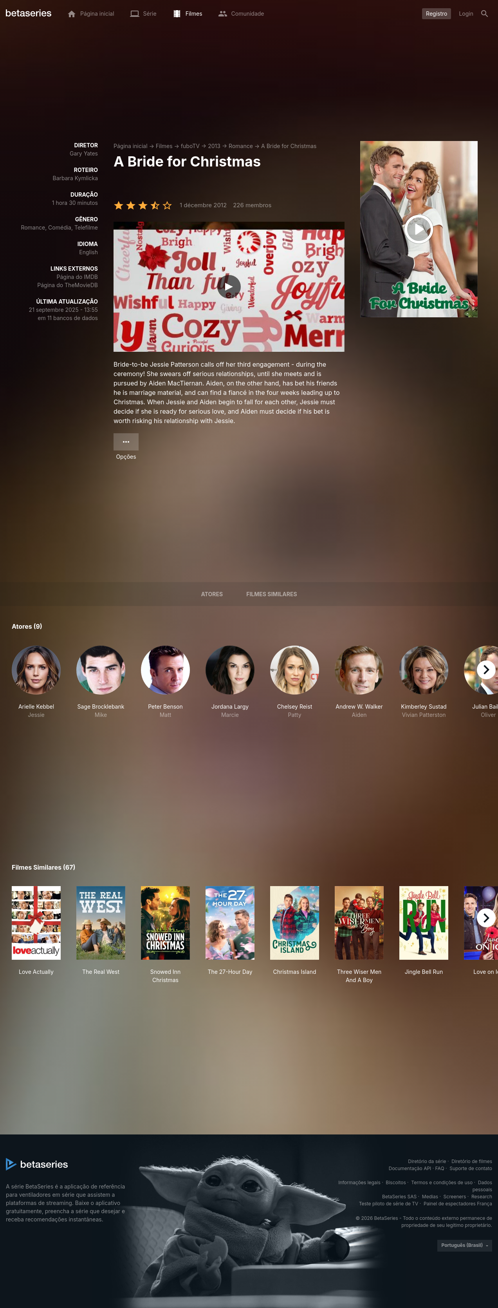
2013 (214, 146)
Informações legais (359, 1182)
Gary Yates (84, 153)
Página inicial (131, 146)
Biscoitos (396, 1182)
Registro (436, 13)
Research (481, 1196)
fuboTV (190, 146)
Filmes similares (271, 594)
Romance (241, 146)
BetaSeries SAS (399, 1196)
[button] (36, 682)
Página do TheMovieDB (67, 285)
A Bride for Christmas (288, 146)
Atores (212, 594)
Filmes (164, 146)
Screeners (455, 1196)
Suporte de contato (470, 1168)
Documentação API (410, 1168)
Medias (430, 1196)
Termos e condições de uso (442, 1182)
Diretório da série (427, 1161)
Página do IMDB (77, 276)
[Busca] (484, 14)
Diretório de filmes (471, 1161)
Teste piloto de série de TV (389, 1204)
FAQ (439, 1168)
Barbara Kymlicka (75, 178)
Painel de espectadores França (458, 1204)
